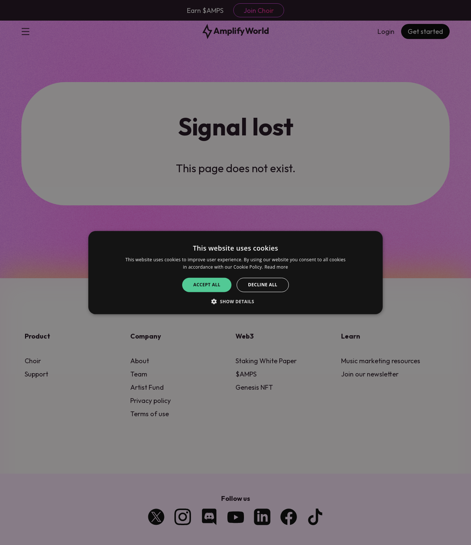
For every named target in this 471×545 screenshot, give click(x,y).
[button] (235, 301)
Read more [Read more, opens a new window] (276, 267)
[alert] (235, 272)
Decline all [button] (262, 285)
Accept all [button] (206, 285)
